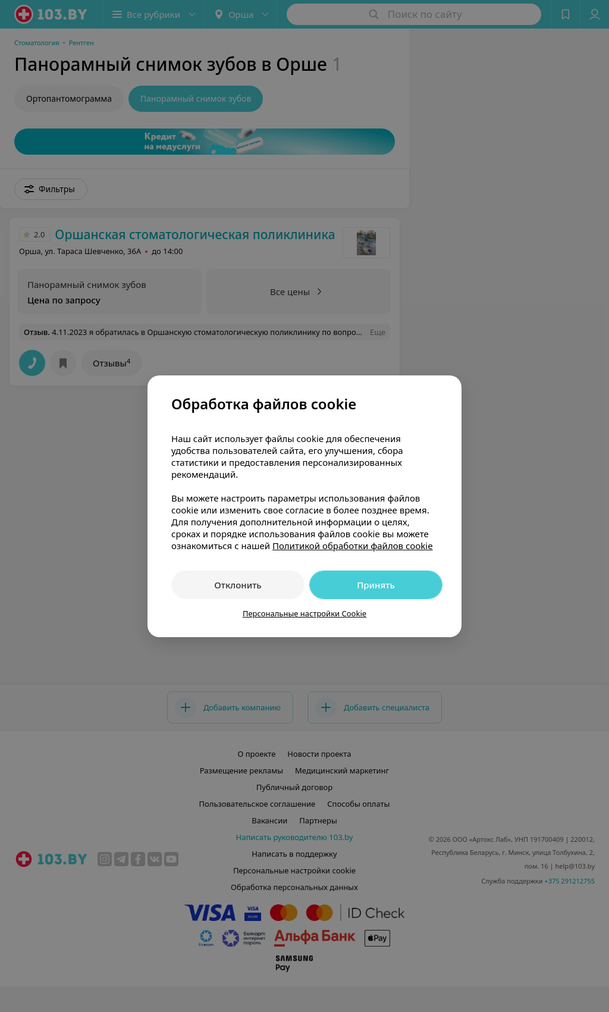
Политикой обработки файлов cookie (352, 546)
